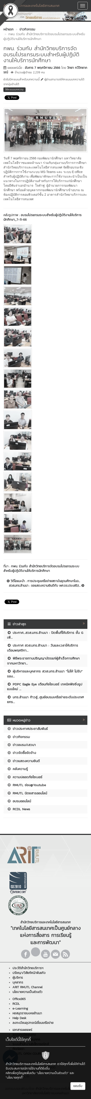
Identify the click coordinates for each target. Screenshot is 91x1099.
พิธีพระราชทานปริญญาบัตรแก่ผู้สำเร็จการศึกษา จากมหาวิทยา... (43, 661)
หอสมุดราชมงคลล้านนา (27, 1013)
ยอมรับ (77, 1086)
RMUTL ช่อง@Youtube (26, 785)
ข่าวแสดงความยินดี (23, 760)
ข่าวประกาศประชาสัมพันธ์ (27, 728)
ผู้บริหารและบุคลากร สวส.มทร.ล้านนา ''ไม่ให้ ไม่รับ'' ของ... (45, 674)
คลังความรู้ (17, 768)
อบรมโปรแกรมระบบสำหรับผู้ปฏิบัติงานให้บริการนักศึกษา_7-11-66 (42, 217)
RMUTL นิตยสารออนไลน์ (27, 793)
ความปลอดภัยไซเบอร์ (24, 777)
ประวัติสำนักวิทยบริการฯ (27, 968)
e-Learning (20, 1008)
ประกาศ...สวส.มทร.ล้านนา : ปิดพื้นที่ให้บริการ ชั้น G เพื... (45, 635)
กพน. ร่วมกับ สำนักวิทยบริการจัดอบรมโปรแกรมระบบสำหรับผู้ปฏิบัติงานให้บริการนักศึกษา (41, 568)
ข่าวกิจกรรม (18, 736)
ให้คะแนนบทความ (14, 89)
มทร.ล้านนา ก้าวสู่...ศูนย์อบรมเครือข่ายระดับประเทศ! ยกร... (45, 699)
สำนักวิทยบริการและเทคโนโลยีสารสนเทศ (31, 5)
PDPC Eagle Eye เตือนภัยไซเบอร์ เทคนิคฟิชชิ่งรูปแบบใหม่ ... (44, 687)
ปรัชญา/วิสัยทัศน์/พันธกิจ (29, 973)
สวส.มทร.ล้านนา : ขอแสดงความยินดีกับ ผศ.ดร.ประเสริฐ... (46, 585)
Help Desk (19, 1018)
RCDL (16, 1003)
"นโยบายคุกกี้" (15, 1077)
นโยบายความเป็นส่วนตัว (27, 992)
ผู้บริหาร (17, 977)
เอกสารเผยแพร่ (22, 1029)
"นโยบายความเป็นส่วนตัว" (52, 1073)
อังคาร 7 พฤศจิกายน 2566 (42, 67)
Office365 (19, 999)
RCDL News (18, 809)
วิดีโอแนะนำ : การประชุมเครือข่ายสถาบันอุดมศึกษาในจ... (43, 581)
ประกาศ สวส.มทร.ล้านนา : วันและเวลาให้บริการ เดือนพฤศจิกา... (42, 648)
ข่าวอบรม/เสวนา (21, 744)
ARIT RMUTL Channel (27, 987)
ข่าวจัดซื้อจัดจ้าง (21, 752)
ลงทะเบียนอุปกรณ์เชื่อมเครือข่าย (32, 1022)
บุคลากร (17, 982)
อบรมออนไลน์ (19, 801)
